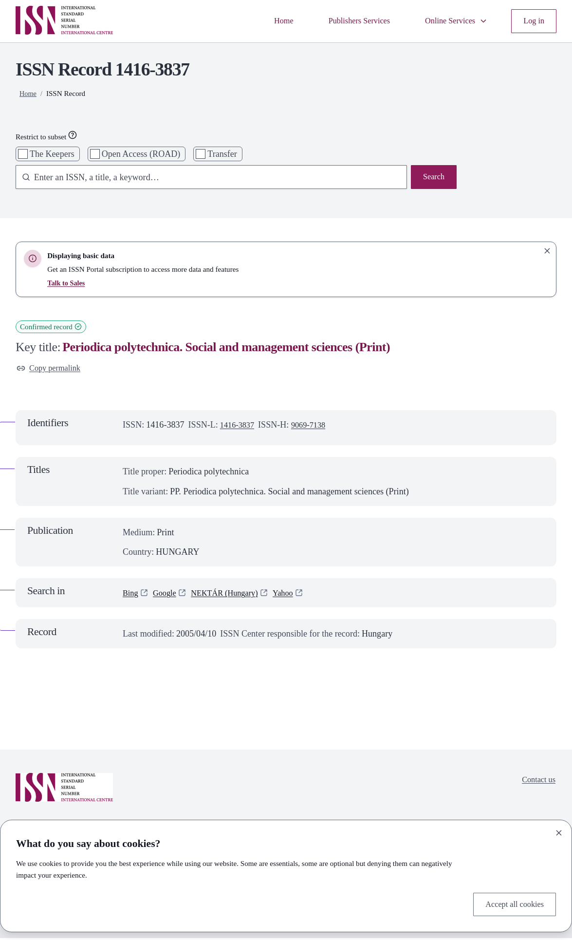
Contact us (536, 783)
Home (267, 21)
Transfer (222, 154)
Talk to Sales (67, 283)
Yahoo (296, 595)
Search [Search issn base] (432, 178)
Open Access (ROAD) (141, 154)
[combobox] (207, 178)
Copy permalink (51, 369)
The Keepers (52, 154)
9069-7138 (314, 427)
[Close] (559, 831)
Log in (532, 21)
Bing (131, 595)
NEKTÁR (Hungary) (232, 595)
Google (168, 595)
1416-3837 (239, 427)
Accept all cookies (511, 903)
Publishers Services (347, 21)
